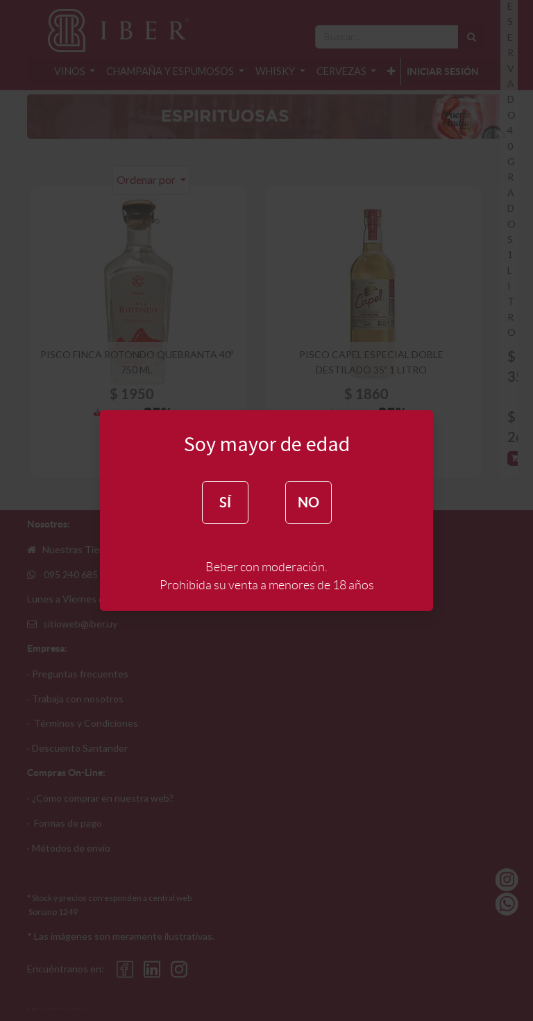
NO (308, 502)
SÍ (225, 502)
